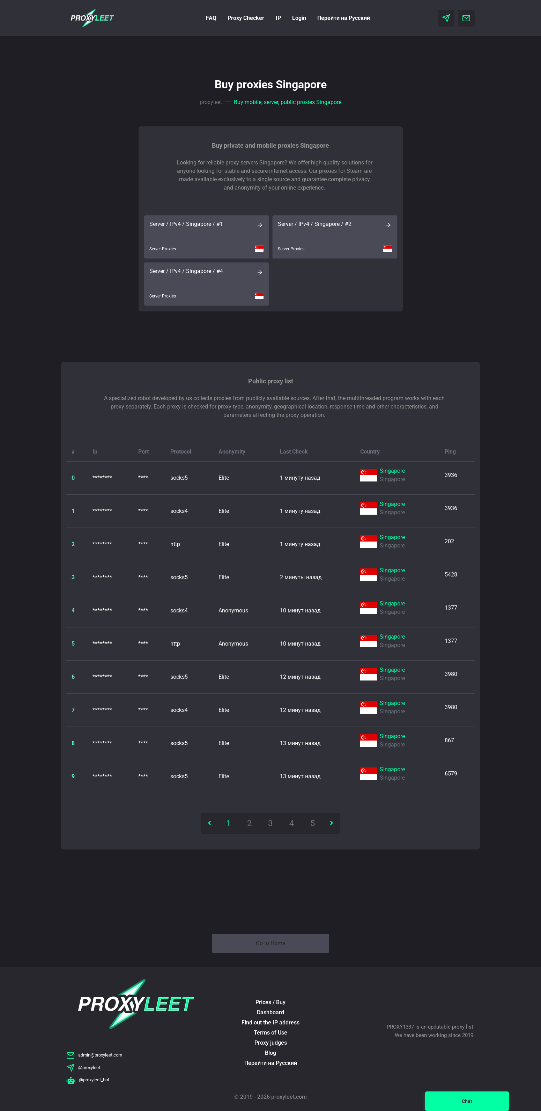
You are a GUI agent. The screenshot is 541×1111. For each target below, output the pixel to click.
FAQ (211, 18)
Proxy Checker (246, 18)
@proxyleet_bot (87, 1079)
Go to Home (270, 943)
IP (278, 18)
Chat (467, 1101)
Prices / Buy (270, 1002)
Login (299, 18)
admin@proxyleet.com (94, 1055)
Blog (270, 1053)
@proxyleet (83, 1067)
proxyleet (211, 102)
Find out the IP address (270, 1022)
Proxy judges (270, 1042)
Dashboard (270, 1012)
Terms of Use (270, 1032)
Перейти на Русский (343, 18)
